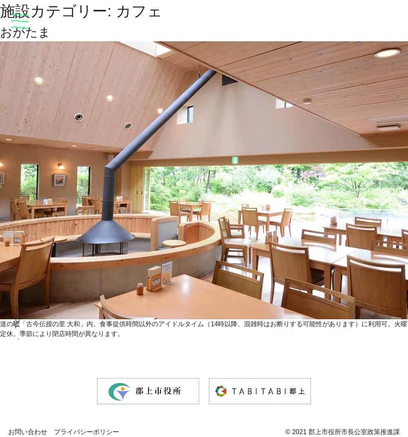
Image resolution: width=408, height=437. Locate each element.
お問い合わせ (27, 431)
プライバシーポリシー (86, 431)
